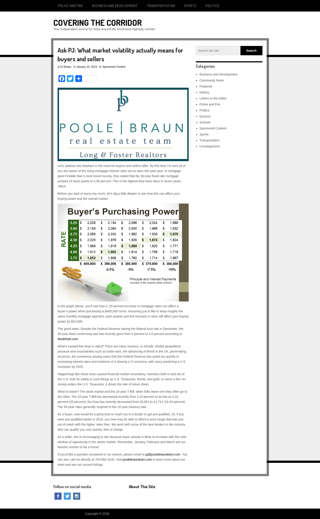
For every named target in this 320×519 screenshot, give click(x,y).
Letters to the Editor (213, 98)
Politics (212, 6)
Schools (205, 122)
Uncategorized (210, 146)
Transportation (161, 6)
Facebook (58, 496)
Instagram (76, 496)
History (204, 92)
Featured (206, 86)
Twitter (67, 496)
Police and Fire (70, 6)
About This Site (142, 486)
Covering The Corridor (97, 22)
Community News (212, 80)
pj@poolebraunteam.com (163, 454)
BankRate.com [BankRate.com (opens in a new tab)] (68, 339)
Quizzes (205, 116)
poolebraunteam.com (137, 459)
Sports (190, 6)
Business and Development (115, 6)
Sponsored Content (113, 66)
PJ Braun (65, 66)
